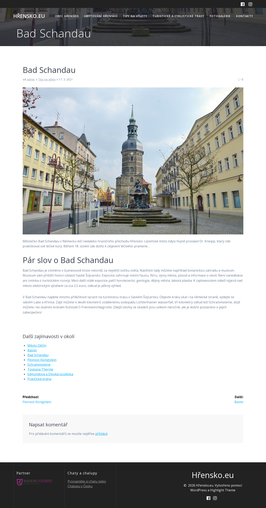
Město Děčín (36, 345)
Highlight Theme (222, 490)
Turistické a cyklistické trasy (178, 16)
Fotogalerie (220, 16)
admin (31, 79)
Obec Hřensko (67, 16)
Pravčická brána (39, 379)
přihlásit (101, 434)
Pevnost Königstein (41, 360)
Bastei (32, 350)
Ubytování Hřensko (100, 16)
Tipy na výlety (135, 16)
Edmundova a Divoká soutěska (50, 374)
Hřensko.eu (29, 16)
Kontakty (244, 16)
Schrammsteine (38, 364)
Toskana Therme (40, 369)
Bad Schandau (38, 355)
